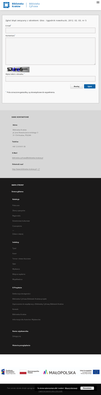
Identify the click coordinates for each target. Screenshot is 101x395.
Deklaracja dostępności (21, 294)
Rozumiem (87, 388)
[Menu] (97, 2)
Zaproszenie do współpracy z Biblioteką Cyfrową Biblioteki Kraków (37, 304)
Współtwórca (17, 279)
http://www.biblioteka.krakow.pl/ (26, 169)
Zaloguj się (16, 336)
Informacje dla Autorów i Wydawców (26, 319)
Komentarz (10, 36)
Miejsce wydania (18, 274)
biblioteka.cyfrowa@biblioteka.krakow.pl (27, 158)
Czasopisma (17, 226)
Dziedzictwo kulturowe (21, 221)
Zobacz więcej (17, 234)
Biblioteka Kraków (19, 314)
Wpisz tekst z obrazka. (15, 74)
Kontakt (15, 309)
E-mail (8, 26)
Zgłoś (90, 86)
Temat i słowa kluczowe (21, 258)
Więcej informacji (71, 388)
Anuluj (76, 86)
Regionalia (16, 216)
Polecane (16, 205)
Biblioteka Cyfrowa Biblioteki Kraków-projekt (29, 299)
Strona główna (17, 191)
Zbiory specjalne (18, 210)
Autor (14, 253)
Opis (14, 264)
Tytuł (14, 248)
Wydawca (16, 269)
